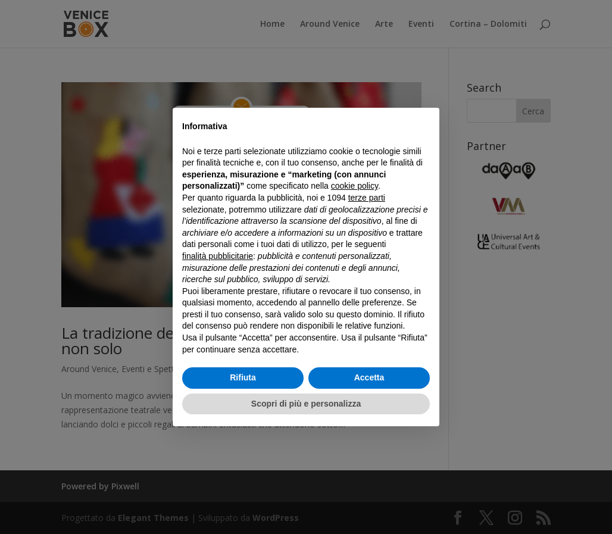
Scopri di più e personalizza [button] (306, 403)
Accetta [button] (369, 377)
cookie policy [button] (354, 186)
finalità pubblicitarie (217, 256)
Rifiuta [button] (243, 377)
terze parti (366, 197)
